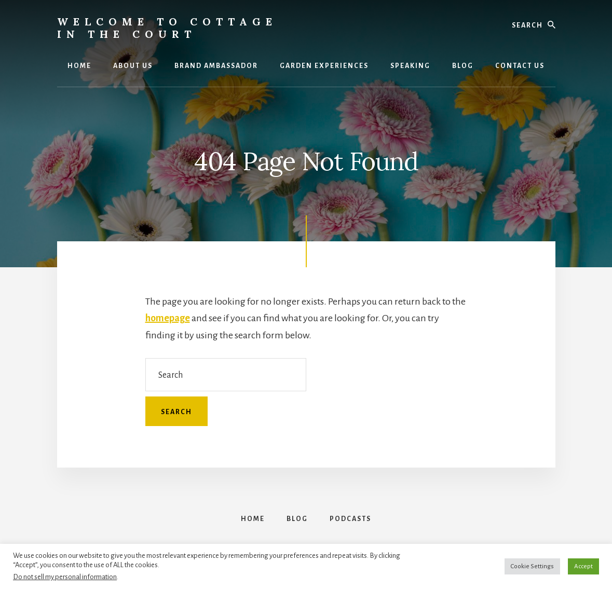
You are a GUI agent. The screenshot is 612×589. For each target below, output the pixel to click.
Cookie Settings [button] (532, 566)
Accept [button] (583, 566)
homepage (167, 318)
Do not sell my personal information (65, 577)
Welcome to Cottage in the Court (167, 27)
